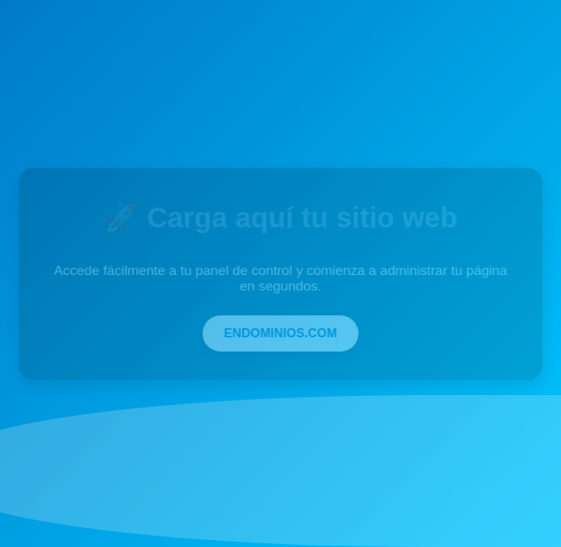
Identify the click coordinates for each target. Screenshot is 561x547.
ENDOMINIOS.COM (280, 332)
